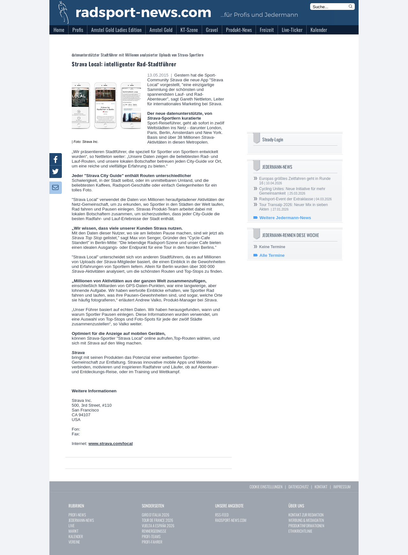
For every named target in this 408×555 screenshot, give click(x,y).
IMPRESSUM (342, 486)
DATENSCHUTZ (298, 486)
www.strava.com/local (111, 443)
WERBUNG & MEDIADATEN (306, 520)
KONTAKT (321, 486)
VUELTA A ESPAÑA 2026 (158, 525)
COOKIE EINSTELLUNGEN (266, 486)
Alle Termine (272, 255)
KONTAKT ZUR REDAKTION (306, 514)
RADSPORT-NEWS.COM (230, 520)
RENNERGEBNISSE (154, 531)
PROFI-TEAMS (151, 536)
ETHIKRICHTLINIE (300, 531)
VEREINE (74, 541)
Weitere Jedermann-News (285, 217)
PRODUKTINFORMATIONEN (306, 525)
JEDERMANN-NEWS (81, 520)
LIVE (72, 525)
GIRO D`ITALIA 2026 (155, 514)
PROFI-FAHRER (152, 541)
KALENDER (76, 536)
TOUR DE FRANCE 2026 (157, 520)
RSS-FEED (222, 514)
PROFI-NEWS (77, 514)
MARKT (73, 531)
